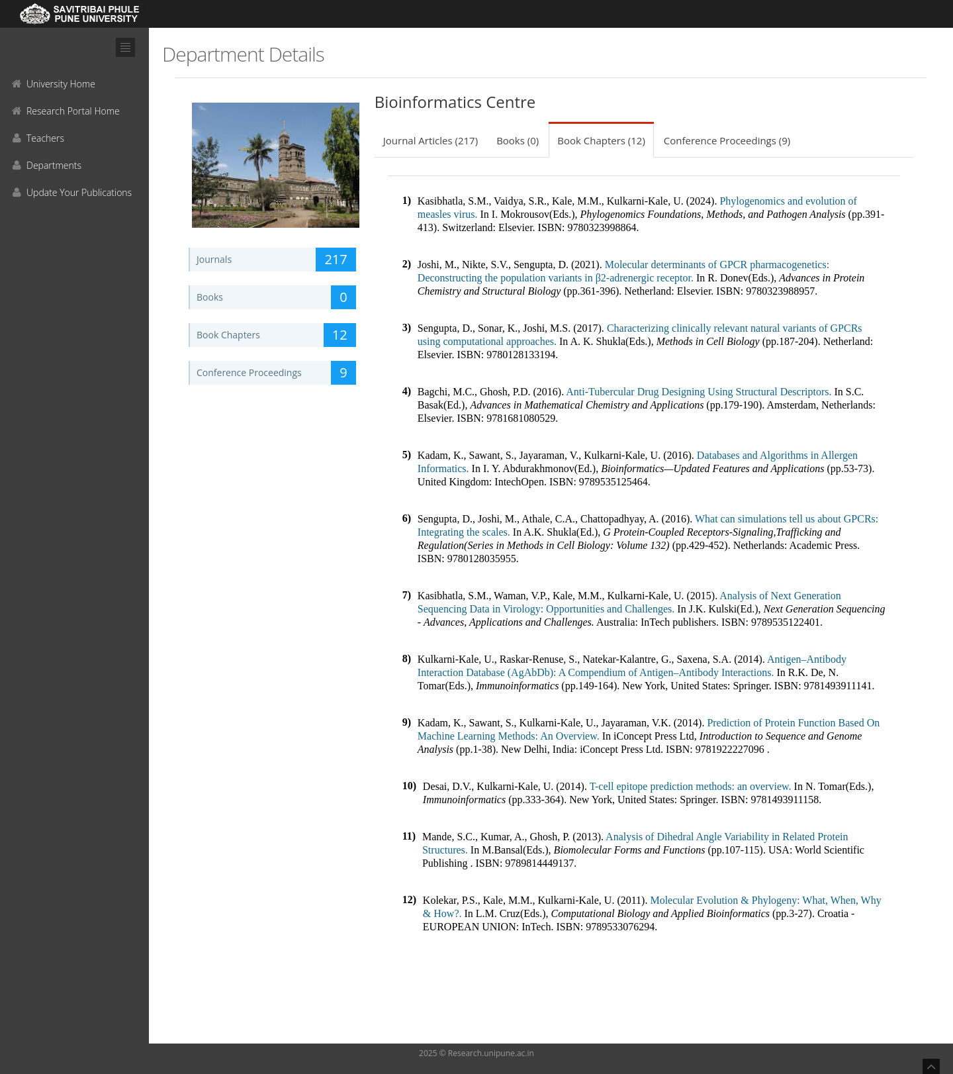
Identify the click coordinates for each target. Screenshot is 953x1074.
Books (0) (517, 140)
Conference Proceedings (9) (727, 140)
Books (276, 297)
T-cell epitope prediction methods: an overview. (690, 786)
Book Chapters (276, 335)
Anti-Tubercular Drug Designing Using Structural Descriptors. (699, 391)
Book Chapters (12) (601, 140)
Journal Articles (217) (430, 140)
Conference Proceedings (276, 373)
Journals (276, 259)
